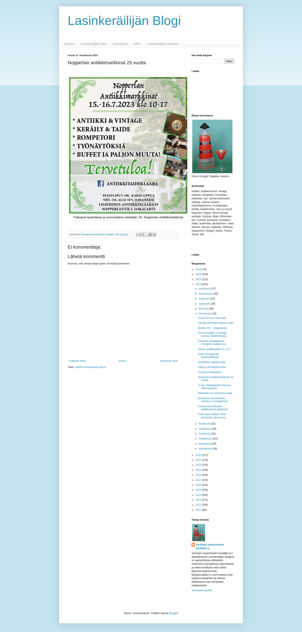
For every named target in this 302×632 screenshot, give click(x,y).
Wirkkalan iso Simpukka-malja (215, 393)
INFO (137, 43)
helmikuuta (205, 443)
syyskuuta (205, 303)
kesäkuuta (205, 423)
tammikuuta (206, 448)
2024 (199, 279)
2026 (199, 269)
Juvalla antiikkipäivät (209, 372)
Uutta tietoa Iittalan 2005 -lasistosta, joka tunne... (212, 416)
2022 (199, 455)
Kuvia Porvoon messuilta (212, 318)
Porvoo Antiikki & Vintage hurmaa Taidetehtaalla (212, 334)
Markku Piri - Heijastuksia (212, 328)
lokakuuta (204, 298)
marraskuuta (206, 293)
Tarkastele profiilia (202, 590)
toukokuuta (205, 428)
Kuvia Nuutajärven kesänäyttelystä (208, 356)
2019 (199, 470)
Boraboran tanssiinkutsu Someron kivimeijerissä (212, 400)
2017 (199, 480)
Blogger (173, 613)
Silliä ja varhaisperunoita (212, 367)
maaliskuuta (206, 438)
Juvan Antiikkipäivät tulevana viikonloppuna (214, 387)
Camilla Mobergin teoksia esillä (215, 322)
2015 (199, 489)
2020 (199, 464)
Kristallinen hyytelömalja (212, 362)
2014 (199, 494)
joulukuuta (205, 288)
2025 (199, 274)
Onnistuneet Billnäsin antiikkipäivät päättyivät (212, 408)
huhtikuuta (205, 433)
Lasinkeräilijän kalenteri (163, 43)
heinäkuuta (205, 313)
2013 (199, 499)
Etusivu (69, 43)
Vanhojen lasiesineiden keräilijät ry (210, 546)
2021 (199, 459)
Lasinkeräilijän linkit (93, 43)
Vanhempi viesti (169, 360)
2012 (199, 504)
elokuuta (204, 308)
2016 (199, 484)
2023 (199, 284)
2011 (199, 509)
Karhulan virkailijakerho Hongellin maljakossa (211, 343)
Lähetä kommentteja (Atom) (90, 367)
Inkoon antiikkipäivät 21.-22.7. (215, 349)
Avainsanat (120, 43)
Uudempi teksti (77, 360)
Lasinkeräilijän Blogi (124, 20)
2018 (199, 474)
